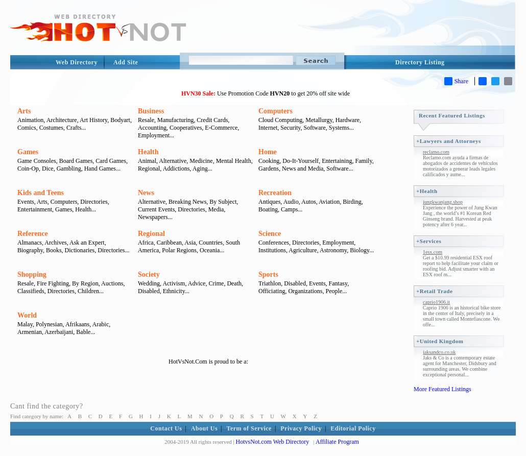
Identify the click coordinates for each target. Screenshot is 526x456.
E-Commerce (221, 127)
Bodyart (120, 120)
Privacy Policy (301, 428)
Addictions (176, 168)
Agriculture (303, 250)
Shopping (31, 274)
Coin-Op (28, 168)
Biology (359, 250)
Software (315, 127)
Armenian (29, 331)
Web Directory (77, 62)
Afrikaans (77, 324)
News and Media (302, 168)
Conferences (273, 242)
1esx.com (432, 252)
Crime (216, 283)
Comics (26, 127)
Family (363, 160)
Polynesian (49, 324)
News (146, 193)
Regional (149, 168)
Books (54, 250)
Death (234, 283)
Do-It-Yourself (300, 160)
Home (267, 152)
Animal (147, 160)
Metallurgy (318, 120)
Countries (211, 242)
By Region (85, 283)
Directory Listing (420, 62)
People (334, 291)
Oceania (210, 250)
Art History (93, 120)
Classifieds (30, 291)
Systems (339, 127)
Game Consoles (36, 160)
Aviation (329, 201)
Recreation (275, 193)
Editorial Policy (352, 428)
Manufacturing (175, 120)
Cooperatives (186, 127)
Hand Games (100, 168)
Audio (291, 201)
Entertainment (34, 209)
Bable (83, 331)
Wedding (149, 283)
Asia (190, 242)
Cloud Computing (280, 120)
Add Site (125, 62)
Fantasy (338, 283)
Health (148, 152)
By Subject (222, 201)
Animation (30, 120)
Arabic (100, 324)
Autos (308, 201)
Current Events (156, 209)
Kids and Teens (40, 193)
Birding (352, 201)
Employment (154, 135)
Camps (289, 209)
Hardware (348, 120)
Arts (24, 111)
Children (88, 291)
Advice (197, 283)
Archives (55, 242)
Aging (200, 168)
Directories (93, 201)
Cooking (268, 160)
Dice (48, 168)
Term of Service (249, 428)
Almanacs (29, 242)
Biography (30, 250)
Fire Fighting (53, 283)
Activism (173, 283)
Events (25, 201)
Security (290, 127)
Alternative (172, 160)
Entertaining (337, 160)
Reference (32, 233)
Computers (275, 111)
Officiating (271, 291)
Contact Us (166, 428)
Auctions (112, 283)
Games (27, 152)
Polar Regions (179, 250)
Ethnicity (174, 291)
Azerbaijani (58, 331)
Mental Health (233, 160)
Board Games (76, 160)
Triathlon (269, 283)
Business (151, 111)
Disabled (149, 291)
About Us (204, 428)
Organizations (305, 291)
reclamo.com (436, 152)
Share (456, 81)
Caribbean (169, 242)
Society (149, 274)
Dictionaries (80, 250)
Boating (268, 209)
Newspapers (153, 217)
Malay (25, 324)
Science (269, 233)
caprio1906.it (436, 302)
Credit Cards (212, 120)
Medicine (200, 160)
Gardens (268, 168)
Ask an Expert (87, 242)
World (27, 315)
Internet (267, 127)
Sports (268, 274)
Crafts (73, 127)
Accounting (152, 127)
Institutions (272, 250)
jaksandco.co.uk (439, 352)
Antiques (269, 201)
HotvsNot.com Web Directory (272, 441)
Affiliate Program (337, 441)
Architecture (61, 120)
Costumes (51, 127)
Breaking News (187, 201)
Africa (146, 242)
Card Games (110, 160)
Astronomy (333, 250)
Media (216, 209)
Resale (146, 120)
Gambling (69, 168)
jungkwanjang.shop (443, 202)
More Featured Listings (442, 389)
